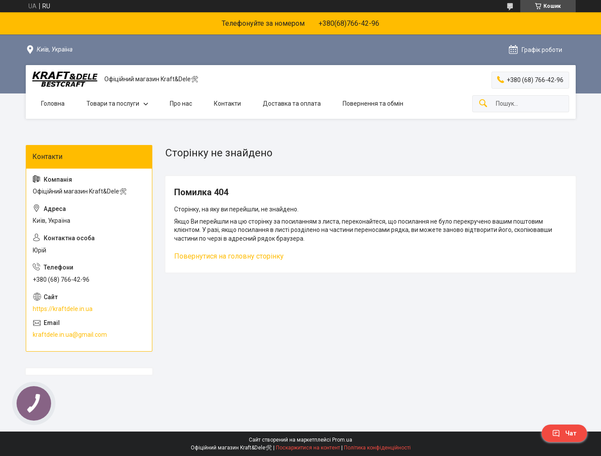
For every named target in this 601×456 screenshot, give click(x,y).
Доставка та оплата (292, 103)
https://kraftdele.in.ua (63, 308)
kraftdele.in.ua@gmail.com (70, 334)
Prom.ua (342, 440)
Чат (564, 433)
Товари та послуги (112, 103)
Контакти (227, 103)
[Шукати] (483, 104)
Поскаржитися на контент (308, 448)
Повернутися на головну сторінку (229, 256)
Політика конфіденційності (377, 448)
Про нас (181, 103)
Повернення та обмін (373, 103)
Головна (53, 103)
